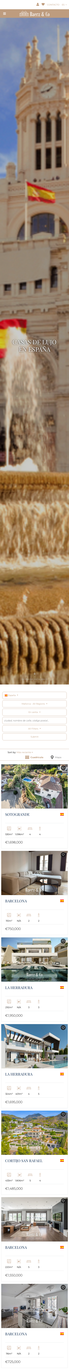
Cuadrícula (34, 757)
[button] (25, 752)
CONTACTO (53, 4)
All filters (33, 728)
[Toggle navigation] (5, 13)
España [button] (10, 695)
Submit (35, 736)
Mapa (56, 757)
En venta (33, 712)
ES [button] (63, 4)
